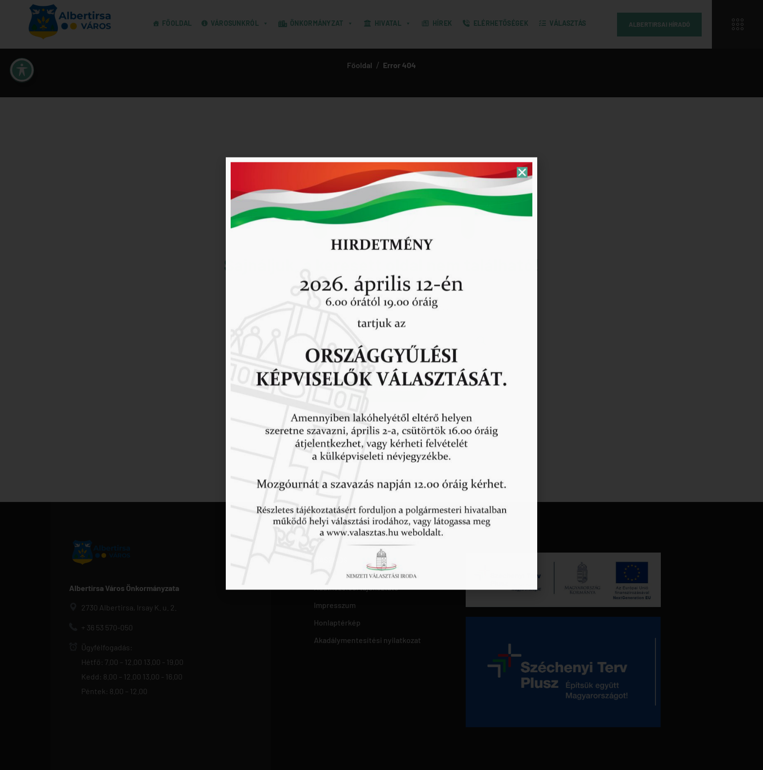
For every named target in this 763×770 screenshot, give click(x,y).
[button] (522, 21)
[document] (381, 385)
